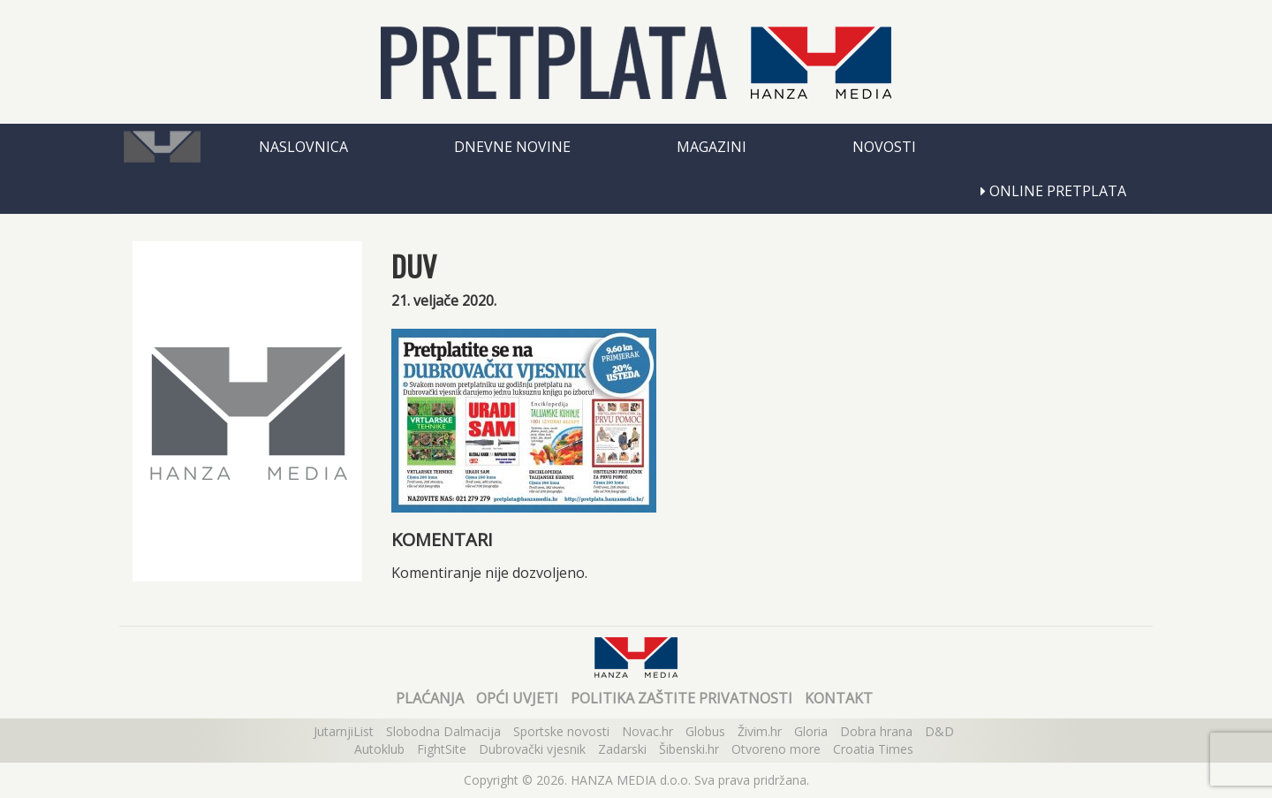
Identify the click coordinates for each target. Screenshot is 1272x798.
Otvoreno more (776, 749)
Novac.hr (647, 731)
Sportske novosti (561, 731)
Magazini (711, 146)
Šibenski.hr (689, 749)
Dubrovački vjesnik (532, 749)
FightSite (441, 749)
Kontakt (839, 698)
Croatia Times (873, 749)
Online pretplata (1053, 191)
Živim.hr (760, 731)
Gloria (811, 731)
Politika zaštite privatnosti (681, 698)
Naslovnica (303, 146)
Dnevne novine (512, 146)
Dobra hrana (876, 731)
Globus (705, 731)
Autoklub (379, 749)
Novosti (884, 146)
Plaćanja (430, 698)
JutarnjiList (344, 731)
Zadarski (622, 749)
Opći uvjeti (517, 698)
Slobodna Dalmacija (443, 731)
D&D (939, 731)
